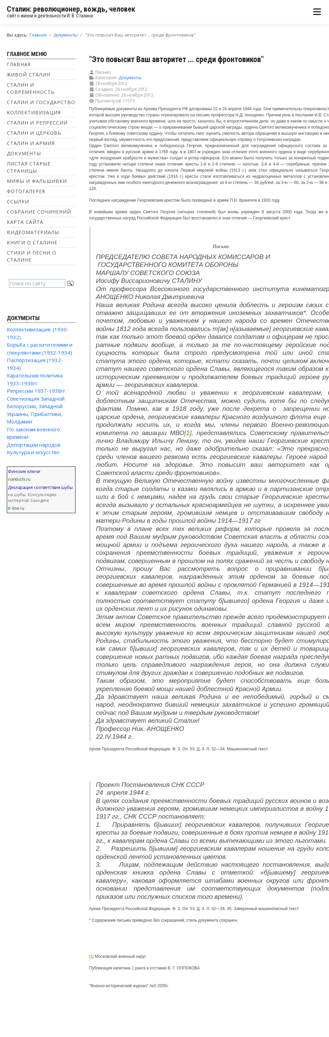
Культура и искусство (33, 452)
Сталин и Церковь (34, 133)
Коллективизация (34, 112)
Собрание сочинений (39, 211)
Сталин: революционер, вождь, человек (71, 9)
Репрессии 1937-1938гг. (36, 390)
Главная (19, 64)
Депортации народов (33, 444)
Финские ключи (24, 471)
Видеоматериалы (33, 232)
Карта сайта (25, 222)
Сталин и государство (41, 102)
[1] (188, 432)
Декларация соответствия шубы (40, 487)
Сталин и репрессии (37, 122)
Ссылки (18, 201)
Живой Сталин (28, 74)
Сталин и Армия (31, 143)
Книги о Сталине (32, 242)
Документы (24, 153)
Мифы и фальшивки (37, 181)
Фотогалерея (26, 191)
